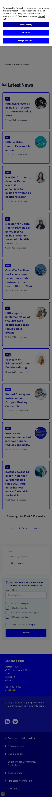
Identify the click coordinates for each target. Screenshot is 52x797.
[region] (26, 23)
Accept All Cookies (26, 41)
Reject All (26, 33)
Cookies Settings (26, 25)
